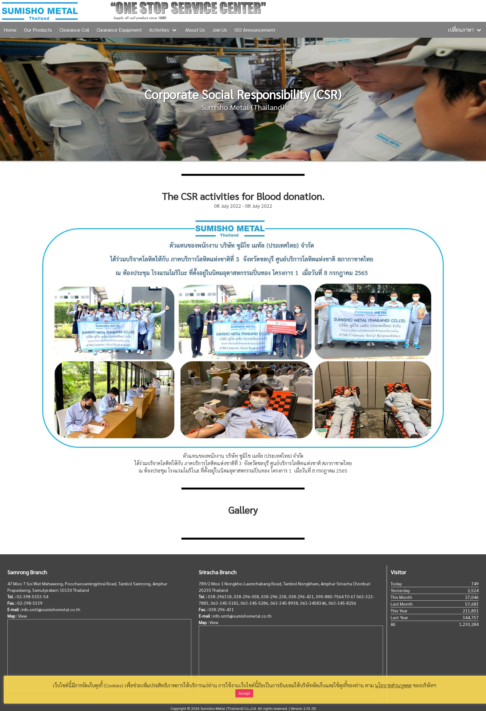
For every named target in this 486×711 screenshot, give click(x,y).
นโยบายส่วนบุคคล (393, 685)
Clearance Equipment (119, 29)
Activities (159, 29)
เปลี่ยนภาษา (461, 29)
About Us (195, 29)
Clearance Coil (74, 29)
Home (10, 29)
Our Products (38, 29)
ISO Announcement (254, 29)
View (22, 616)
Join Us (219, 29)
